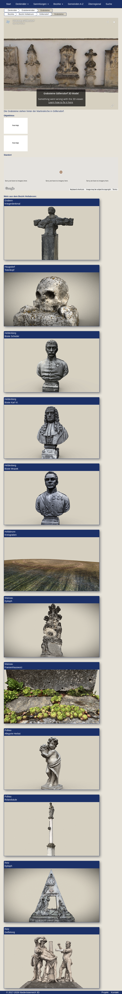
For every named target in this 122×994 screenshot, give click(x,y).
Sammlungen (41, 4)
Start (8, 4)
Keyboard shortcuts (77, 189)
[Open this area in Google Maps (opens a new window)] (10, 189)
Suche (109, 4)
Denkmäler (22, 4)
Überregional (94, 4)
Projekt (105, 992)
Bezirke (58, 4)
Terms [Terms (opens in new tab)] (115, 189)
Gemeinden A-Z (75, 4)
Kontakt (115, 992)
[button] (61, 172)
